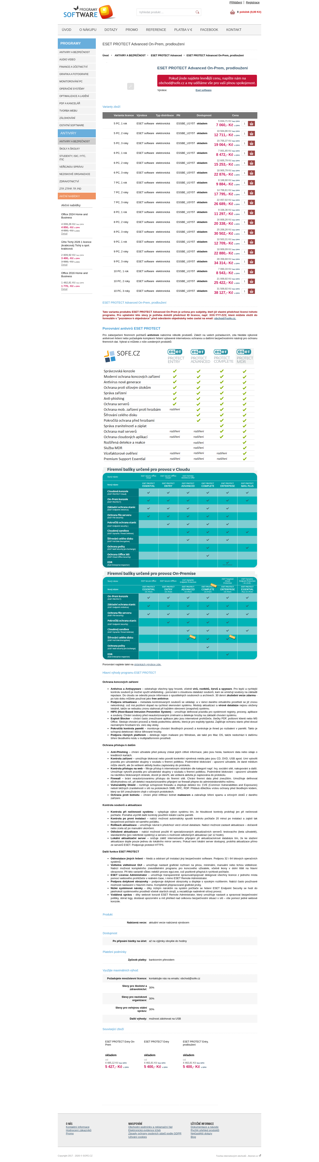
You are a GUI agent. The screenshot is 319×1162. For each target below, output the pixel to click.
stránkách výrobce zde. (147, 664)
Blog (193, 1136)
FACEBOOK (209, 29)
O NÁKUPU (87, 29)
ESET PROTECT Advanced (166, 55)
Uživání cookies (137, 1136)
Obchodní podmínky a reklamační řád (150, 1126)
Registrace (253, 2)
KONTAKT (233, 29)
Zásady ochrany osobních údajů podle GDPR (154, 1133)
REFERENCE (156, 29)
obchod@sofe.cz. (225, 318)
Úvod (106, 55)
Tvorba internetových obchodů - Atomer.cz (238, 1156)
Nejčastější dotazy (201, 1133)
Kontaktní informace (78, 1126)
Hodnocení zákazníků (78, 1130)
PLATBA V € (183, 29)
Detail (64, 233)
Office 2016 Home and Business (74, 274)
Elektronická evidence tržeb (144, 1130)
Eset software (204, 90)
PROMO (132, 29)
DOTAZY (111, 29)
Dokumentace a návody (204, 1126)
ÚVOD (66, 29)
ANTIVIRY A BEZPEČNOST (130, 55)
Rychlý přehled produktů (205, 1130)
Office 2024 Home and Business (74, 216)
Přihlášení (235, 2)
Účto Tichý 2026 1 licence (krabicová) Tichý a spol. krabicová (76, 245)
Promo (70, 1133)
